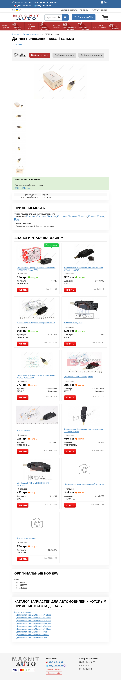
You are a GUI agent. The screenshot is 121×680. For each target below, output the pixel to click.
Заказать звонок (54, 669)
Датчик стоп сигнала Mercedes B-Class (33, 617)
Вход (104, 2)
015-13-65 (54, 662)
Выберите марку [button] (63, 55)
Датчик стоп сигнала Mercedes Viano (32, 634)
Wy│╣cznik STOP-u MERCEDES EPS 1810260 (33, 484)
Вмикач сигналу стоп (73, 322)
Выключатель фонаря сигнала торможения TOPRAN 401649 (83, 430)
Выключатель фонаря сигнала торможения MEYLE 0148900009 (36, 376)
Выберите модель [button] (89, 55)
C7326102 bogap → (23, 188)
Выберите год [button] (39, 55)
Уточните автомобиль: (20, 54)
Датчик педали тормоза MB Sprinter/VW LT (36, 322)
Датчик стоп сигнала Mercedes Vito (31, 637)
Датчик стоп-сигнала (26, 538)
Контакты (84, 10)
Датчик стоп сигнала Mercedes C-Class (33, 620)
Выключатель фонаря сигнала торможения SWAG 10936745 (83, 268)
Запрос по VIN (83, 17)
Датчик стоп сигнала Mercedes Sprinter (33, 626)
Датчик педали (23, 430)
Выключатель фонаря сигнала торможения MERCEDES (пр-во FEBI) (36, 268)
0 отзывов (17, 44)
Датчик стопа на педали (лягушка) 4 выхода (84, 484)
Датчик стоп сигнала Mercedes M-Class (33, 623)
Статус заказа (99, 10)
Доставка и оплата (69, 10)
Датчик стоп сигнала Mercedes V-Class (33, 629)
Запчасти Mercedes (22, 612)
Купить (23, 290)
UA (18, 10)
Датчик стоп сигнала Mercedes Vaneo (33, 631)
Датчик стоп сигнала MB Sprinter (78, 376)
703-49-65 (54, 665)
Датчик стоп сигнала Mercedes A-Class (33, 614)
